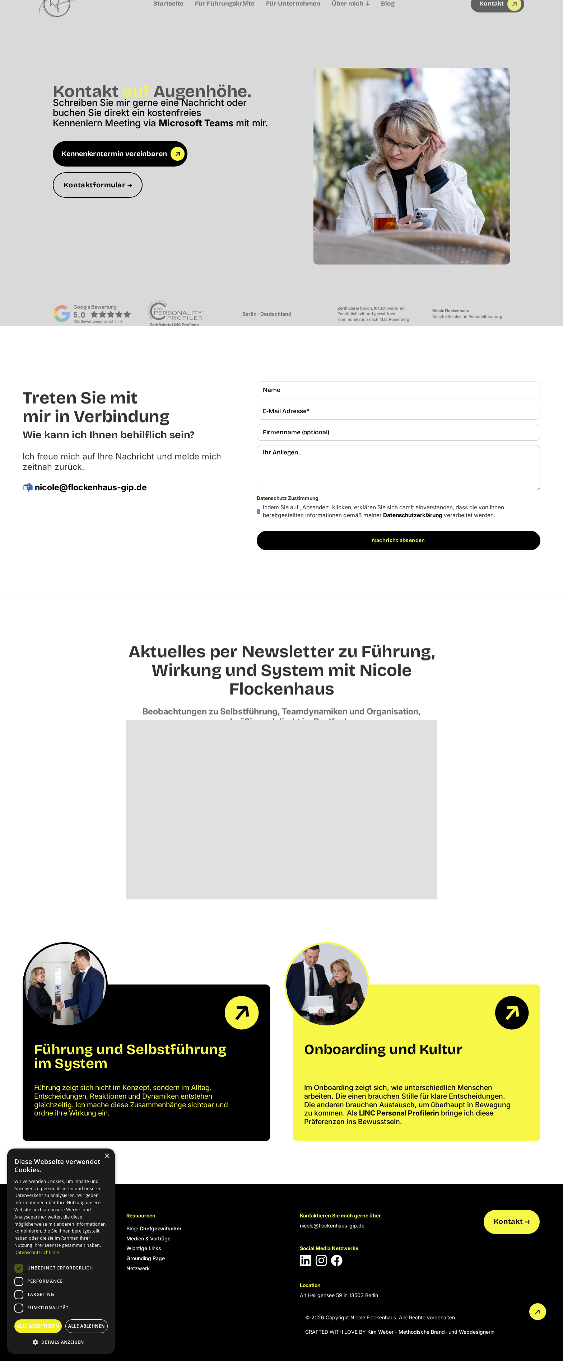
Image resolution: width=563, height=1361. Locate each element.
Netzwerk (138, 1268)
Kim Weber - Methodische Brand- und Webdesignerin (430, 1332)
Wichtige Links (143, 1248)
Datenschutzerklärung (412, 515)
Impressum (36, 1312)
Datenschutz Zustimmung (287, 498)
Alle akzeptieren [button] (38, 1326)
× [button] (107, 1156)
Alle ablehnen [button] (86, 1326)
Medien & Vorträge (148, 1238)
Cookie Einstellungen (47, 1332)
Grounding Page (145, 1258)
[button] (61, 1342)
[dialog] (61, 1251)
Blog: (154, 1228)
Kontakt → (512, 1221)
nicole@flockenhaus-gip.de (332, 1225)
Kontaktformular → (98, 185)
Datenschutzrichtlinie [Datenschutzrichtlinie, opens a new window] (36, 1252)
